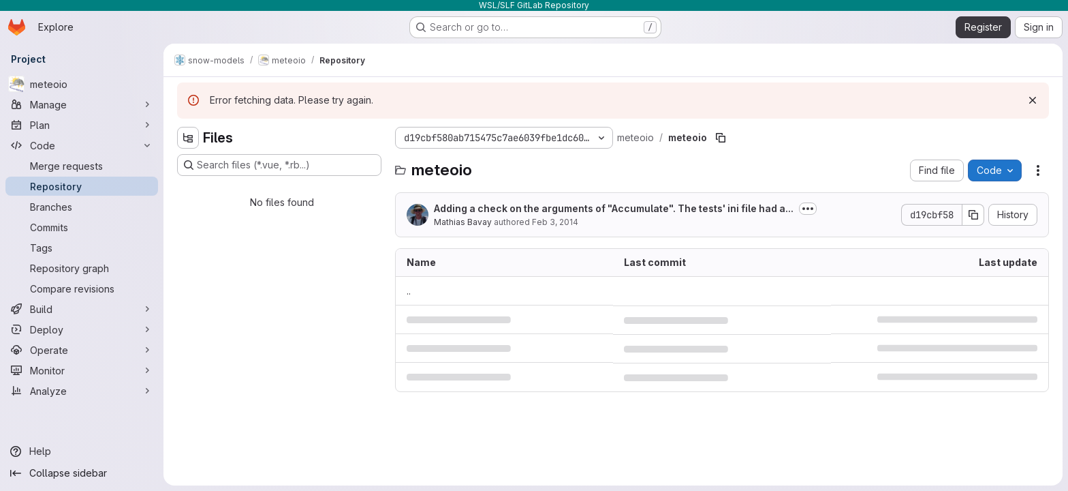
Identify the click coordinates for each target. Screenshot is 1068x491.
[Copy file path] (721, 138)
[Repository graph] (81, 268)
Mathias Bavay (463, 222)
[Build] (81, 308)
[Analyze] (81, 390)
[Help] (81, 451)
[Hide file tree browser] (188, 138)
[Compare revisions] (81, 288)
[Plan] (81, 124)
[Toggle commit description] (808, 209)
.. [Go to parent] (409, 291)
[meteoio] (81, 83)
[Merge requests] (81, 165)
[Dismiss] (1032, 100)
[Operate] (81, 349)
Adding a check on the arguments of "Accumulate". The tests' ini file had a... (614, 208)
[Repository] (81, 186)
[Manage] (81, 104)
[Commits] (81, 227)
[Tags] (81, 247)
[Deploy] (81, 329)
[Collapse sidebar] (81, 473)
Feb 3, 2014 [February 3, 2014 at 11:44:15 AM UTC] (555, 222)
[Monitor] (81, 370)
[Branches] (81, 206)
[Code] (81, 145)
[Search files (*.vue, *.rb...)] (279, 165)
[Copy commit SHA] (973, 215)
